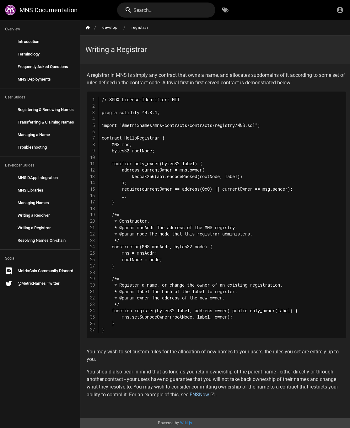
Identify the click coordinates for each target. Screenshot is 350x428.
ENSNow (199, 395)
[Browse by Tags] (225, 10)
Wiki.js (186, 423)
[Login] (339, 10)
